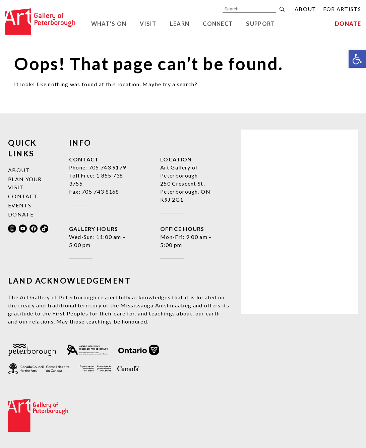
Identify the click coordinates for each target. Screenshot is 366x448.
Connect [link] (218, 23)
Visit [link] (148, 23)
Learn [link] (180, 23)
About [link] (305, 9)
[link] (357, 59)
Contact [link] (23, 196)
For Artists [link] (342, 9)
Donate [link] (348, 23)
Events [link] (19, 205)
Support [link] (260, 23)
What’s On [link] (109, 23)
